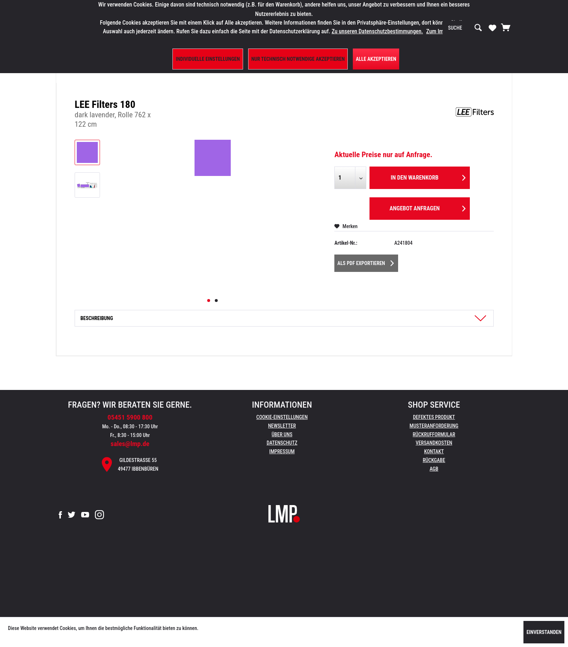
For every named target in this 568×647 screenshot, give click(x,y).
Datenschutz (282, 443)
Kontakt (434, 451)
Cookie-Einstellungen (282, 417)
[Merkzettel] (492, 27)
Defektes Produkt (434, 417)
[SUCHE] (465, 28)
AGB (434, 469)
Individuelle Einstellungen (208, 59)
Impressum (282, 451)
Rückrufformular (434, 434)
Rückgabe (434, 460)
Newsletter (282, 426)
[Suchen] (478, 28)
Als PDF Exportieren (365, 261)
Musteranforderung (434, 426)
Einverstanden (543, 632)
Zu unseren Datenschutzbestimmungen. (377, 31)
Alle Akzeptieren (376, 59)
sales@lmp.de (129, 444)
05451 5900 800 (130, 417)
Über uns (282, 434)
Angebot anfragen (427, 207)
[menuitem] (465, 28)
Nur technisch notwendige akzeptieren (298, 59)
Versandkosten (433, 443)
